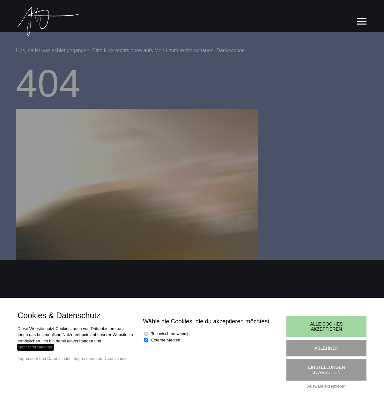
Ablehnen (326, 348)
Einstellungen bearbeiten (326, 370)
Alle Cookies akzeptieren (326, 326)
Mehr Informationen (36, 347)
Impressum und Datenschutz (44, 358)
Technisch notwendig (170, 333)
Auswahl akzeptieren (326, 386)
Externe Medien (165, 340)
